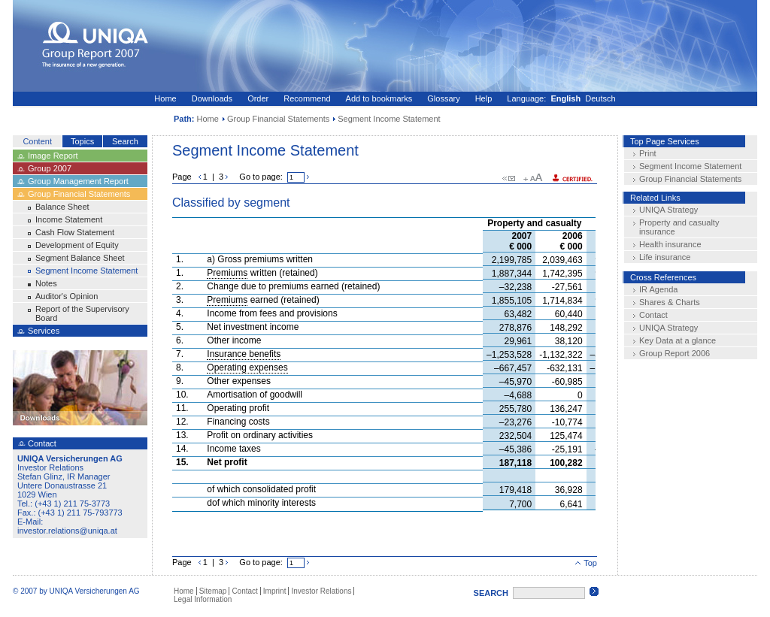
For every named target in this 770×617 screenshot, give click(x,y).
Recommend (306, 98)
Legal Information (203, 599)
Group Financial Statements (278, 118)
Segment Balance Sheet (80, 257)
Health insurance (670, 244)
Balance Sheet (62, 206)
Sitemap (213, 591)
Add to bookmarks (379, 98)
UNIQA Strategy (668, 209)
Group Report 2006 (674, 353)
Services (43, 330)
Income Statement (68, 219)
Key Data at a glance (677, 340)
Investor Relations (321, 591)
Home (165, 98)
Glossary (443, 98)
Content (37, 141)
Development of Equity (77, 245)
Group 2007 (49, 168)
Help (484, 98)
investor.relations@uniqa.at (67, 530)
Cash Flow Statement (74, 232)
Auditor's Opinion (66, 296)
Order (257, 98)
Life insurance (665, 257)
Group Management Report (78, 181)
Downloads (212, 98)
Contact (653, 314)
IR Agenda (658, 289)
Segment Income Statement (86, 270)
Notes (46, 283)
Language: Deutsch (561, 98)
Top (586, 562)
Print (647, 153)
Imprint (274, 591)
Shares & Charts (669, 302)
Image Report (53, 155)
